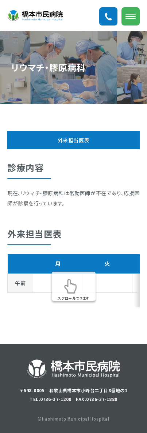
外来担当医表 (73, 140)
